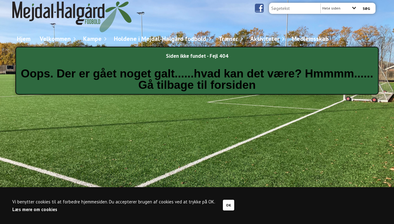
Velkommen (57, 39)
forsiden (233, 84)
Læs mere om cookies (34, 209)
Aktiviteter (266, 39)
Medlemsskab (310, 39)
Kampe (94, 39)
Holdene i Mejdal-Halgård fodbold (161, 39)
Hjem (23, 39)
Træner (230, 39)
